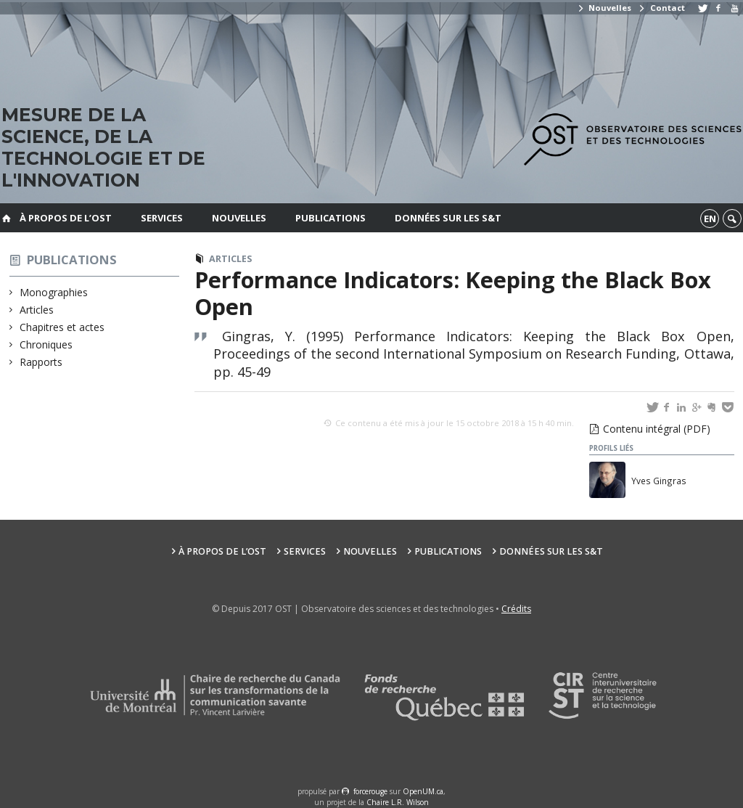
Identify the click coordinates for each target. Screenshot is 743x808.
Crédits (516, 609)
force (370, 791)
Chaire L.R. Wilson (397, 802)
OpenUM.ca (423, 791)
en (710, 218)
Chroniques (46, 344)
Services (162, 217)
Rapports (41, 362)
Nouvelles (604, 7)
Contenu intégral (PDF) (656, 429)
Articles (37, 310)
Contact (661, 7)
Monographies (54, 292)
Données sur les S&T (448, 217)
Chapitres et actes (62, 327)
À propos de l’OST (66, 217)
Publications (330, 217)
